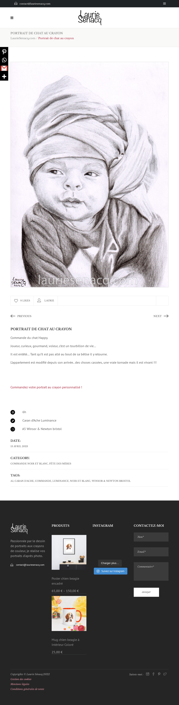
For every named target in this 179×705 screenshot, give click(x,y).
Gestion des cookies (20, 679)
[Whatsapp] (4, 60)
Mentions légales (19, 684)
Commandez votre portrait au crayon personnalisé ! (46, 387)
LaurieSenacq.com (22, 38)
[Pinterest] (4, 52)
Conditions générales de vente (27, 689)
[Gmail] (4, 68)
